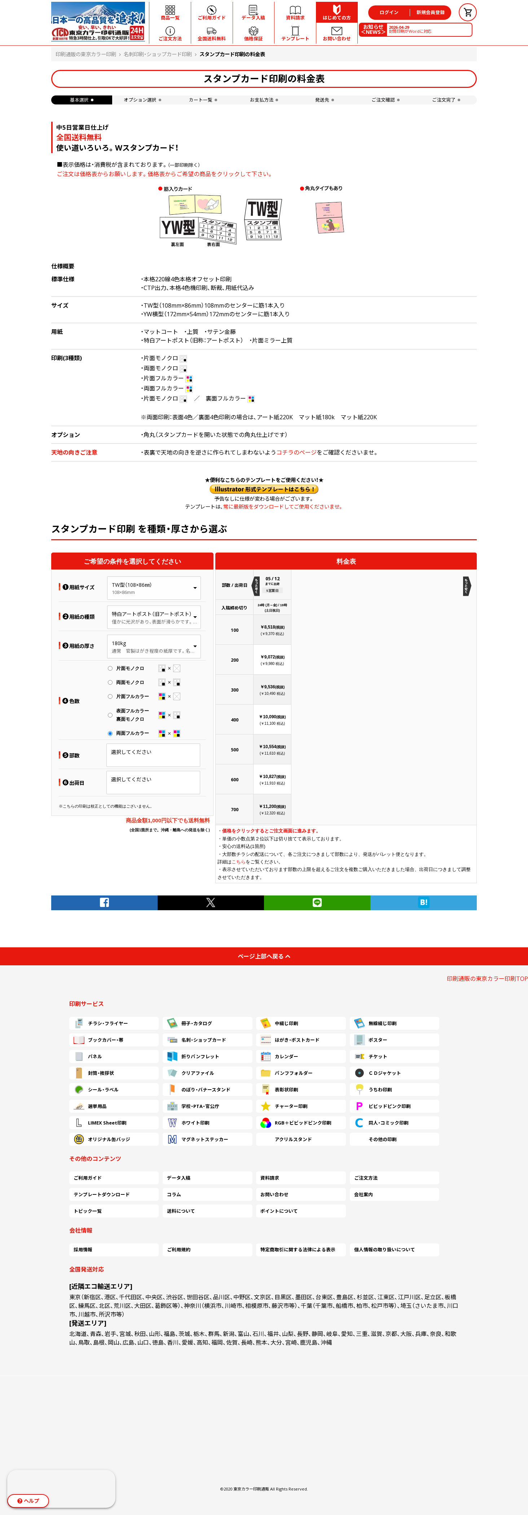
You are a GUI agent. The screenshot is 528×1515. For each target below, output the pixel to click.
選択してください (131, 751)
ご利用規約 (178, 1249)
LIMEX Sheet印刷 (100, 1122)
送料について (181, 1211)
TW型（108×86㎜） (132, 584)
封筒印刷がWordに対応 (410, 29)
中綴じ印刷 (279, 1023)
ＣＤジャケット (377, 1073)
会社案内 (363, 1194)
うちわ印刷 (373, 1089)
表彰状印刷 (279, 1089)
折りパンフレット (193, 1056)
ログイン (389, 12)
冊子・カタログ (189, 1023)
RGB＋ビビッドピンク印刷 (295, 1122)
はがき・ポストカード (290, 1039)
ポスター (370, 1039)
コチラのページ (296, 452)
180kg (119, 643)
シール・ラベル (96, 1089)
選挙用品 (90, 1106)
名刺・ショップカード (196, 1039)
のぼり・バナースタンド (198, 1089)
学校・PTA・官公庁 (193, 1106)
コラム (174, 1194)
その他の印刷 (375, 1139)
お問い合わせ (274, 1194)
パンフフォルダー (286, 1073)
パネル (88, 1056)
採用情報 (83, 1249)
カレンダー (279, 1056)
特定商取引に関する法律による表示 (297, 1249)
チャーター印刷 (284, 1106)
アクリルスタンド (286, 1139)
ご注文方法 (366, 1178)
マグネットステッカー (197, 1139)
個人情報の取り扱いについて (384, 1249)
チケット (370, 1056)
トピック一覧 (88, 1211)
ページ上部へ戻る (264, 956)
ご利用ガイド (88, 1178)
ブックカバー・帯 (98, 1039)
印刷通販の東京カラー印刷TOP (487, 979)
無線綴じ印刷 (375, 1023)
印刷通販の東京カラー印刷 (86, 54)
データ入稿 (178, 1178)
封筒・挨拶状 (94, 1073)
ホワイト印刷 (188, 1122)
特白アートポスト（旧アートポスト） (152, 614)
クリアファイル (190, 1073)
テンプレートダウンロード (102, 1194)
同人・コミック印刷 (381, 1122)
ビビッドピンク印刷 (382, 1106)
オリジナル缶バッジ (102, 1139)
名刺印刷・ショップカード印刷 (158, 54)
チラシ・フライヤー (101, 1023)
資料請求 (269, 1178)
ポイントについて (279, 1211)
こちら (239, 861)
